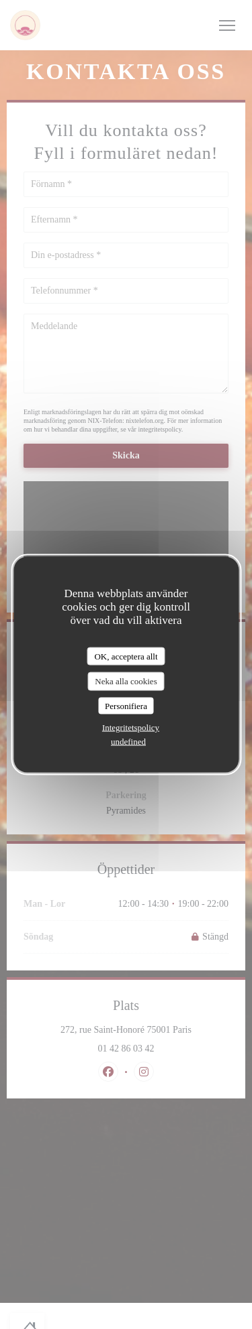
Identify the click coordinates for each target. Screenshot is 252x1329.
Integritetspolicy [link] (130, 727)
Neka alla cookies (126, 681)
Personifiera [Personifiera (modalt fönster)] (126, 705)
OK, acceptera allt (125, 656)
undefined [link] (128, 742)
